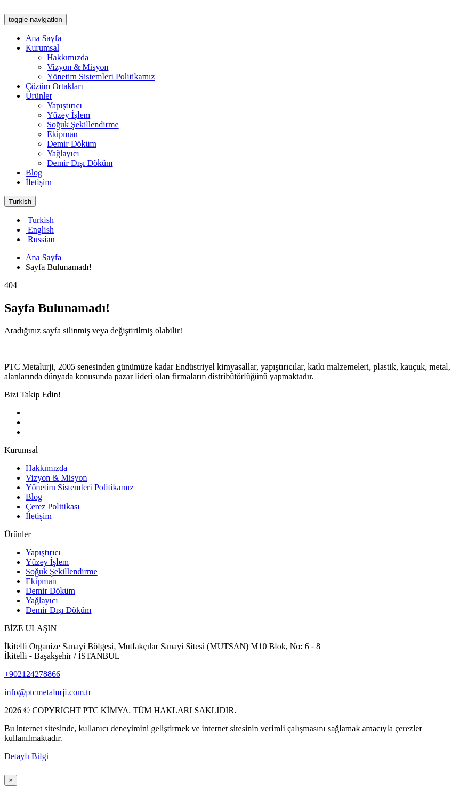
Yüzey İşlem (68, 114)
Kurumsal (42, 47)
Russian (40, 239)
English (40, 229)
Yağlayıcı (63, 153)
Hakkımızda (67, 57)
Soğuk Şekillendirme (83, 124)
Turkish (20, 201)
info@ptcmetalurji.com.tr (47, 692)
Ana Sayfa (43, 38)
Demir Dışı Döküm (80, 162)
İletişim (39, 182)
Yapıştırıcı (64, 105)
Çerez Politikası (53, 506)
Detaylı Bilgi (26, 756)
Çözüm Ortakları (54, 86)
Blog (34, 172)
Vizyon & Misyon (77, 66)
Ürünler (39, 95)
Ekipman (62, 134)
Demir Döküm (71, 143)
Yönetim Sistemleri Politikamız (101, 76)
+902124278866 (32, 674)
